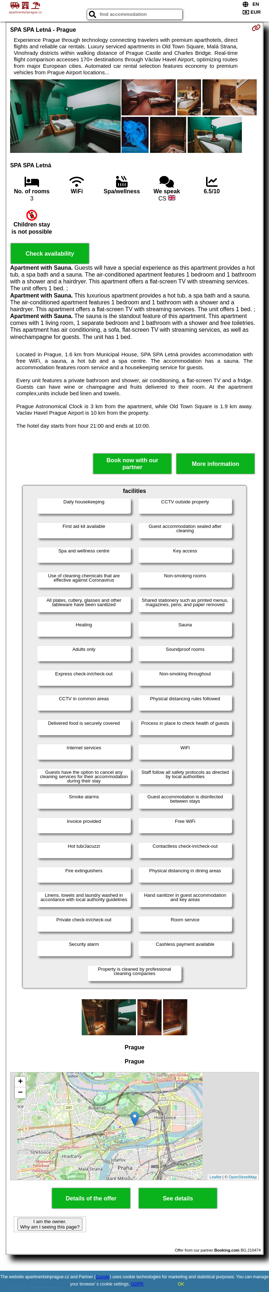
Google (103, 1276)
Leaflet (215, 1177)
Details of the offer (91, 1198)
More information (215, 464)
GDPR (137, 1284)
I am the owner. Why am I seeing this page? (50, 1224)
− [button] (20, 1093)
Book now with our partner (132, 463)
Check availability (50, 254)
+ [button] (20, 1082)
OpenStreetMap (243, 1177)
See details (178, 1198)
